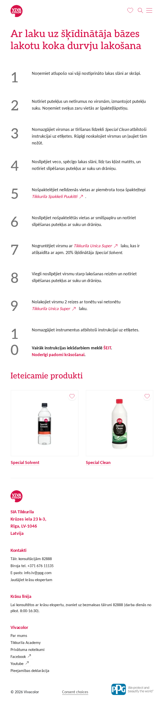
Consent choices (75, 691)
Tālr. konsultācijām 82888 (31, 558)
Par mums (19, 635)
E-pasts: (17, 572)
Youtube (17, 663)
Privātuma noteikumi (28, 649)
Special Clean (98, 462)
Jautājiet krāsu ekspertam (31, 579)
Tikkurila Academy (26, 642)
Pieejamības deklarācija (30, 670)
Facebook (18, 656)
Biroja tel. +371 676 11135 (32, 565)
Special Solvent (25, 462)
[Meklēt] (140, 11)
